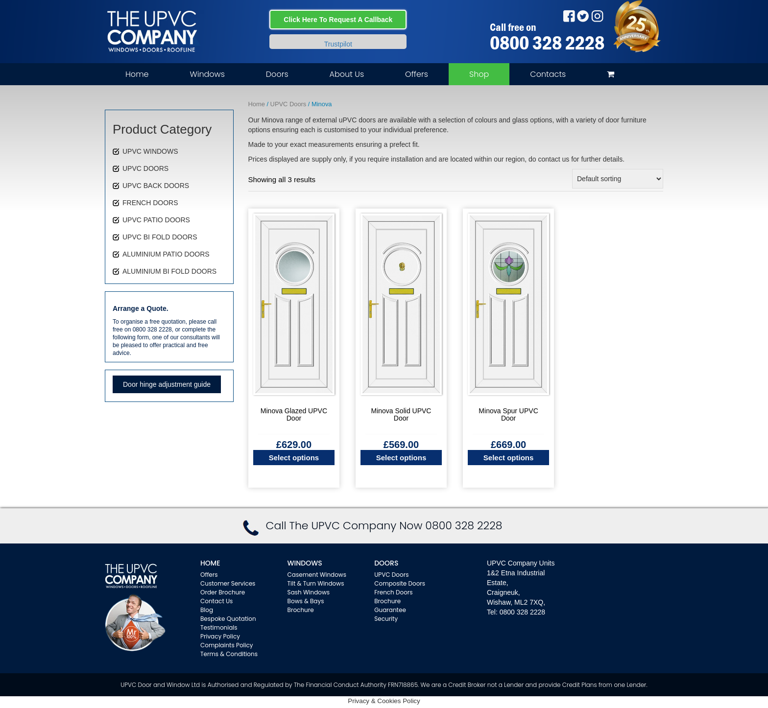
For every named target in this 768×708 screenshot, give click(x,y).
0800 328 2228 (547, 42)
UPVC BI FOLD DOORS (159, 237)
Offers (416, 74)
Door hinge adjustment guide (167, 384)
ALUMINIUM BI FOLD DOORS (169, 271)
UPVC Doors (288, 104)
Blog (206, 610)
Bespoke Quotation (228, 618)
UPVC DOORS (145, 168)
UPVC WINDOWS (150, 151)
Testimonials (219, 627)
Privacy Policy (220, 636)
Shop (479, 74)
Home (136, 74)
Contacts (548, 74)
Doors (277, 74)
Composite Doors (399, 583)
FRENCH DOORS (150, 203)
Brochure (301, 610)
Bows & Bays (306, 601)
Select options (294, 457)
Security (386, 618)
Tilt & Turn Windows (316, 583)
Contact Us (216, 601)
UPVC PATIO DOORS (156, 220)
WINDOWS (305, 563)
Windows (207, 74)
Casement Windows (317, 574)
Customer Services (227, 583)
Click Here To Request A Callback (338, 20)
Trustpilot (338, 44)
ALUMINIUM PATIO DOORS (166, 254)
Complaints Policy (226, 645)
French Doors (393, 592)
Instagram (597, 16)
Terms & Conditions (229, 654)
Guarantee (390, 610)
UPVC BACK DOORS (155, 185)
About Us (347, 74)
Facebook (569, 16)
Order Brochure (222, 592)
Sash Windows (309, 592)
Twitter (583, 16)
